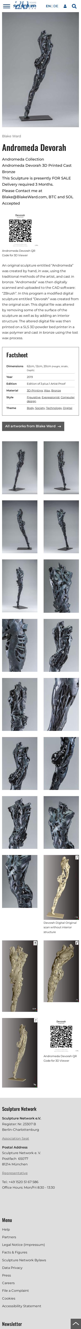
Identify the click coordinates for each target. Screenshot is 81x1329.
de (55, 6)
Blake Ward (11, 136)
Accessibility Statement (21, 1306)
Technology (54, 408)
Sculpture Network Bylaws (24, 1260)
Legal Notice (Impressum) (23, 1245)
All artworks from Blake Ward (33, 426)
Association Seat (15, 1138)
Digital (67, 408)
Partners (9, 1237)
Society (40, 408)
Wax (47, 390)
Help (6, 1229)
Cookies (8, 1298)
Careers (8, 1283)
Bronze (56, 390)
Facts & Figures (14, 1252)
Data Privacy (12, 1268)
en (48, 6)
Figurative (33, 397)
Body (30, 408)
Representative (15, 1173)
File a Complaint (15, 1291)
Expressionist (51, 397)
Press (6, 1275)
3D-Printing (35, 390)
